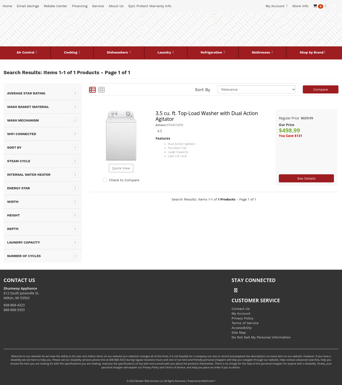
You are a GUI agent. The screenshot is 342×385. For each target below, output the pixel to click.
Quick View (121, 168)
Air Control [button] (26, 52)
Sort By (202, 89)
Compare (320, 89)
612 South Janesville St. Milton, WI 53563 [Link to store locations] (21, 293)
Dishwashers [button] (118, 52)
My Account (241, 313)
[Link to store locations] (282, 37)
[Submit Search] (218, 21)
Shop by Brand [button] (311, 52)
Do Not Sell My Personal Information (261, 337)
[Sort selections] (256, 89)
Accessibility (242, 328)
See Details (306, 178)
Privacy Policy (242, 318)
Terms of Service (245, 323)
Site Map (239, 332)
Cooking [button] (71, 52)
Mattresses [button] (261, 52)
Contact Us (241, 309)
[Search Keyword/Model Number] (166, 21)
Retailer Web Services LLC (149, 381)
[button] (320, 6)
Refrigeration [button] (212, 52)
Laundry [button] (165, 52)
